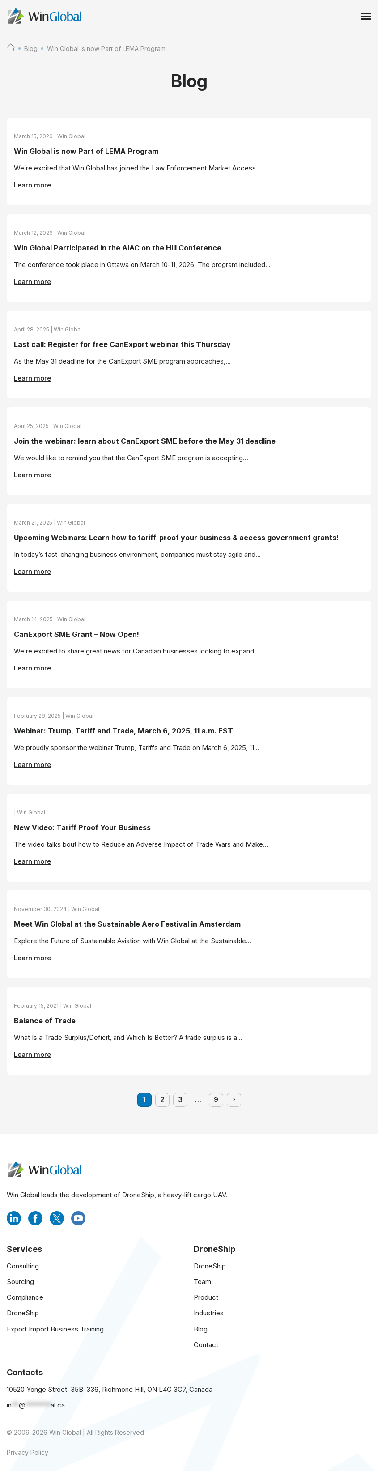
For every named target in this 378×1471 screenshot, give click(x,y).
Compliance (25, 1297)
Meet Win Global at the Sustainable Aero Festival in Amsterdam (127, 924)
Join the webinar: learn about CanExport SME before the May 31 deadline (145, 441)
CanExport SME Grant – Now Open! (76, 635)
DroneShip (23, 1313)
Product (206, 1297)
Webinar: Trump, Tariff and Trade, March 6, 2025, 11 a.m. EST (123, 731)
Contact (206, 1344)
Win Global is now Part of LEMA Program (86, 152)
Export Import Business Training (55, 1329)
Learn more (32, 185)
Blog (31, 48)
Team (202, 1281)
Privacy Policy (27, 1452)
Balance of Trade (45, 1021)
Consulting (23, 1266)
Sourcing (20, 1281)
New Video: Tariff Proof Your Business (82, 828)
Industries (209, 1313)
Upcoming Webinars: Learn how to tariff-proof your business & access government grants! (176, 538)
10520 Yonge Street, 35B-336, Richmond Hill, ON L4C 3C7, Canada (109, 1389)
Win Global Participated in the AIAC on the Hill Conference (117, 248)
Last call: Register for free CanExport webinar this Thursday (122, 345)
